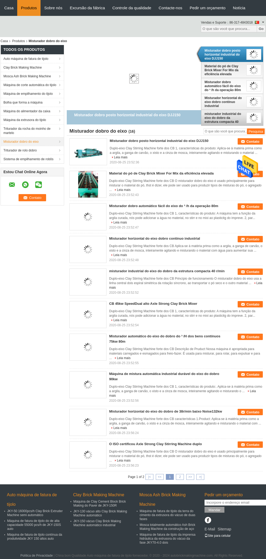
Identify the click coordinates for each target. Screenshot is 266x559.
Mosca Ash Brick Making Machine (27, 76)
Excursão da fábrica (87, 8)
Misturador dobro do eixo (21, 142)
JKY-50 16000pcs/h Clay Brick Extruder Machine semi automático (35, 513)
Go (261, 29)
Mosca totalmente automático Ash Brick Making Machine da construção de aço (167, 527)
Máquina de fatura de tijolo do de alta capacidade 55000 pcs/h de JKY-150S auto (34, 525)
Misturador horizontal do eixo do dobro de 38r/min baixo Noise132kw (165, 411)
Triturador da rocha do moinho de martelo (27, 131)
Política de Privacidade (36, 555)
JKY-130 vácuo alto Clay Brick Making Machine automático (100, 513)
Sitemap (224, 529)
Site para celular (218, 536)
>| (200, 477)
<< (160, 477)
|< (149, 477)
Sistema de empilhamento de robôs (28, 159)
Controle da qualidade (131, 8)
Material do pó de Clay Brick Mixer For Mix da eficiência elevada (221, 70)
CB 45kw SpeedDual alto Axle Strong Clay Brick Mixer (153, 304)
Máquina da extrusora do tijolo (24, 120)
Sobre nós (53, 8)
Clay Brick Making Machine (22, 67)
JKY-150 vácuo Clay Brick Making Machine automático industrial (97, 523)
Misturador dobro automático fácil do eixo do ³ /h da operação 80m (223, 86)
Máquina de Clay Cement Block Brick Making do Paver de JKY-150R (99, 503)
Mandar (214, 510)
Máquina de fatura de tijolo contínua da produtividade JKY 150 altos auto (34, 536)
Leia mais (120, 157)
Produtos (29, 8)
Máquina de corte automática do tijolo (29, 85)
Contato (252, 142)
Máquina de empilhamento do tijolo (28, 94)
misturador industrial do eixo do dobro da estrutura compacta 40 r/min (223, 118)
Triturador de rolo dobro (20, 150)
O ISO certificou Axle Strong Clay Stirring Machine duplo (155, 444)
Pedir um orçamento (207, 8)
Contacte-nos (170, 8)
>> (190, 477)
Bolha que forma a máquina (22, 102)
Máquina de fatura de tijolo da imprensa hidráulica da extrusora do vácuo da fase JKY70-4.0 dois (168, 538)
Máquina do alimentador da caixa (26, 111)
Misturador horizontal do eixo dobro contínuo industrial (223, 102)
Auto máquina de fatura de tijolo (25, 59)
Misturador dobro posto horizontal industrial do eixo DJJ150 (222, 54)
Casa (9, 8)
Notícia (239, 8)
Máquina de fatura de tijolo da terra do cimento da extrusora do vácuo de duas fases (167, 515)
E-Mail (210, 529)
